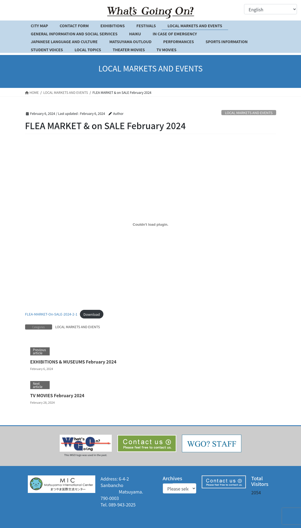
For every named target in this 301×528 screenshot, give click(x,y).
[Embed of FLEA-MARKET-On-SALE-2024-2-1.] (150, 224)
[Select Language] (270, 9)
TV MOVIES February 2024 (57, 395)
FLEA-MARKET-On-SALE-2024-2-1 (51, 314)
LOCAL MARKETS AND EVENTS (249, 112)
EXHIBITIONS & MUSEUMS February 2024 (73, 361)
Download (91, 314)
